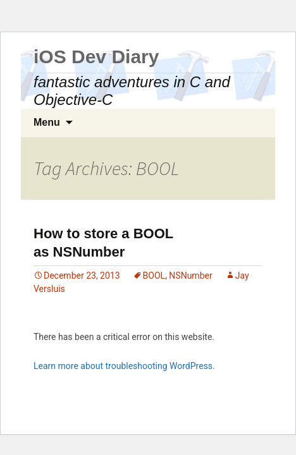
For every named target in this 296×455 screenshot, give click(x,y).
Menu (47, 122)
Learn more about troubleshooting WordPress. (124, 366)
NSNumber (190, 275)
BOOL (154, 275)
